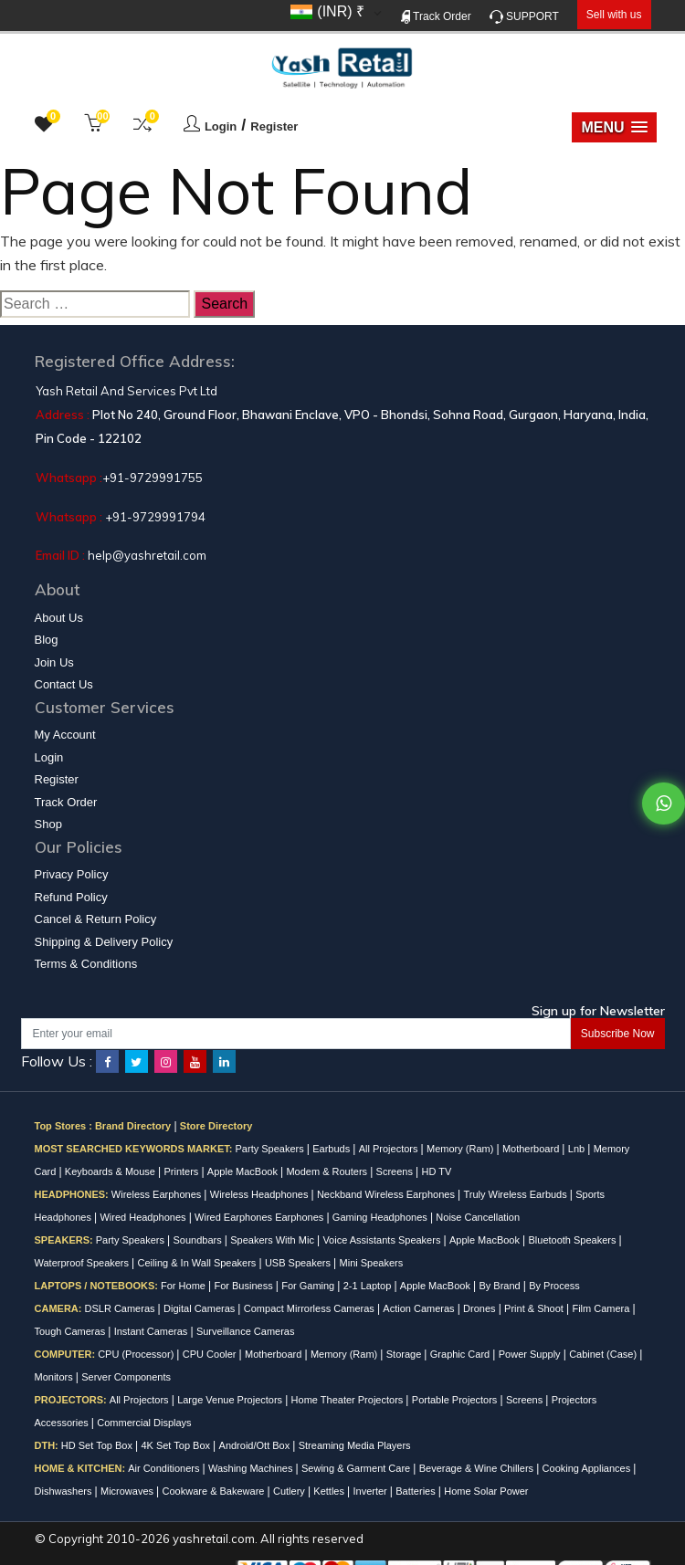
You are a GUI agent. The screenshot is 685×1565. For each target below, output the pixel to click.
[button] (614, 127)
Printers (182, 1171)
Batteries (416, 1491)
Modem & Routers (328, 1171)
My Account (65, 734)
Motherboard (532, 1148)
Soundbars (198, 1239)
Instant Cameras (152, 1331)
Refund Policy (71, 897)
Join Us (54, 662)
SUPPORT (524, 17)
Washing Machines (252, 1468)
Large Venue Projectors (231, 1399)
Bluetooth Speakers (573, 1239)
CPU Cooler (211, 1354)
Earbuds (332, 1148)
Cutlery (290, 1491)
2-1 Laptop (369, 1285)
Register (274, 126)
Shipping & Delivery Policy (104, 942)
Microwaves (128, 1491)
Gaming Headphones (381, 1217)
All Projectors (390, 1148)
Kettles (330, 1491)
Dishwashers (65, 1491)
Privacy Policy (72, 874)
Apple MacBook (243, 1171)
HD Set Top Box (98, 1445)
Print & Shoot (535, 1308)
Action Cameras (420, 1308)
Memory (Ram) (461, 1148)
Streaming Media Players (355, 1445)
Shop (48, 824)
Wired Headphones (144, 1217)
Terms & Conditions (86, 964)
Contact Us (64, 684)
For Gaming (309, 1285)
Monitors (55, 1376)
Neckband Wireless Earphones (387, 1194)
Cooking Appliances (588, 1468)
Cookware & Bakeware (215, 1491)
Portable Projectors (456, 1399)
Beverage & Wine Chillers (477, 1468)
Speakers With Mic (273, 1239)
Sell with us (614, 14)
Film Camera (602, 1308)
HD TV (436, 1171)
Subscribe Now (618, 1033)
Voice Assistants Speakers (382, 1239)
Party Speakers (271, 1148)
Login (221, 126)
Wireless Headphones (260, 1194)
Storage (405, 1354)
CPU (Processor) (137, 1354)
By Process (554, 1285)
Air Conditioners (165, 1468)
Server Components (126, 1376)
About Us (59, 618)
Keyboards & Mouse (111, 1171)
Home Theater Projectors (348, 1399)
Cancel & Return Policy (96, 919)
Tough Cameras (72, 1331)
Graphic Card (461, 1354)
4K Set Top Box (177, 1445)
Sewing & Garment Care (357, 1468)
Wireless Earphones (158, 1194)
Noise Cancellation (478, 1217)
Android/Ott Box (256, 1445)
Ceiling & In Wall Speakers (198, 1262)
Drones (481, 1308)
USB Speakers (299, 1262)
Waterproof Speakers (83, 1262)
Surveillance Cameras (245, 1331)
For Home (184, 1285)
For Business (244, 1285)
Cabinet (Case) (604, 1354)
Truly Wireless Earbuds (516, 1194)
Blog (46, 639)
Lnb (577, 1148)
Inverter (371, 1491)
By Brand (500, 1285)
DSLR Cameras (121, 1308)
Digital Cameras (200, 1308)
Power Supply (531, 1354)
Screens (396, 1171)
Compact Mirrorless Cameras (310, 1308)
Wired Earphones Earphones (260, 1217)
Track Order (436, 17)
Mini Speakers (372, 1262)
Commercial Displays (144, 1422)
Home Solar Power (486, 1491)
